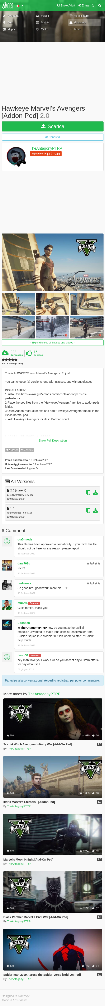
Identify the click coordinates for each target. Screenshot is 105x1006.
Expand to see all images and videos (52, 342)
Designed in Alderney (15, 996)
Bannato (34, 603)
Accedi (49, 680)
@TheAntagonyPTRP (32, 627)
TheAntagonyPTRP (46, 148)
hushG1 (23, 655)
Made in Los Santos (15, 1000)
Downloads (16, 355)
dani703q (24, 563)
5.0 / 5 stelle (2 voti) (12, 363)
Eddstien (24, 623)
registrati (63, 680)
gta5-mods (25, 539)
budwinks (24, 583)
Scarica (53, 126)
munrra (23, 603)
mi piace (38, 355)
